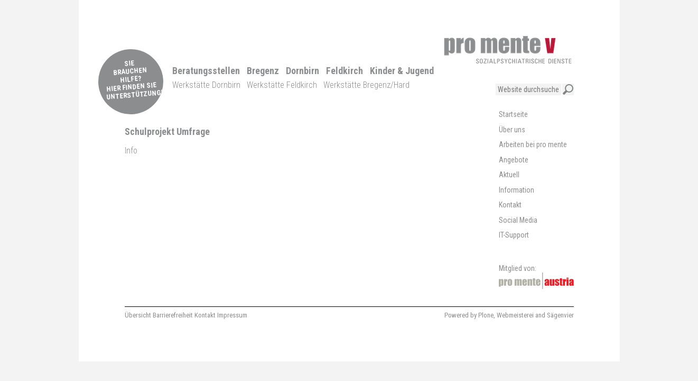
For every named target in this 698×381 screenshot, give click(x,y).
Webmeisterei (515, 315)
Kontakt (205, 315)
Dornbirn (302, 70)
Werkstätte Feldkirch (282, 85)
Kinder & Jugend (402, 70)
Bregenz (263, 70)
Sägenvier (560, 315)
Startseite (513, 114)
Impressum (232, 315)
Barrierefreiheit (173, 315)
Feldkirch (344, 70)
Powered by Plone (469, 315)
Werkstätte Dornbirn (206, 85)
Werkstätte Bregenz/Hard (366, 85)
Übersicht (138, 315)
